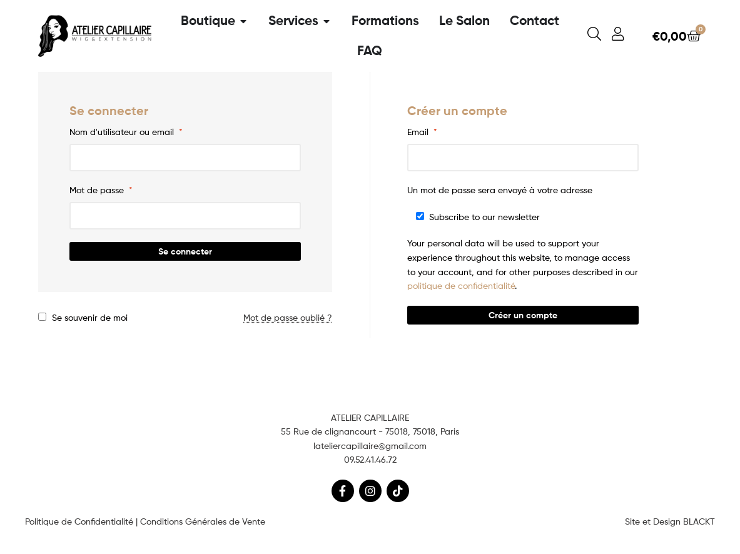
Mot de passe (101, 189)
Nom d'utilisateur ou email (126, 131)
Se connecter (185, 251)
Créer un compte (523, 315)
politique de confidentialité (461, 285)
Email (422, 131)
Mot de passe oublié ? (287, 317)
